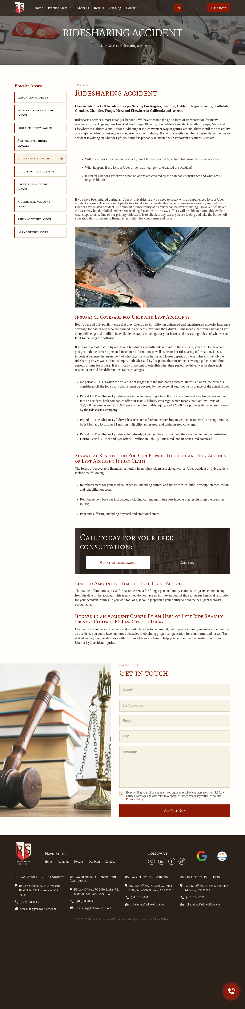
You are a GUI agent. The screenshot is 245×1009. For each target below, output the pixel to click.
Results (99, 8)
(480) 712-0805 (137, 897)
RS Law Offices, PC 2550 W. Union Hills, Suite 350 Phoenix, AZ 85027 (148, 888)
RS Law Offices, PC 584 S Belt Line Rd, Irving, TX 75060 (204, 888)
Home (39, 8)
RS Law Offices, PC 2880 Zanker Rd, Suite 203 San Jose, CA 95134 (94, 891)
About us (83, 8)
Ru (187, 8)
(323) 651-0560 (27, 902)
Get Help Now (175, 811)
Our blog (115, 8)
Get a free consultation (118, 563)
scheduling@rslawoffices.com (35, 909)
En (178, 8)
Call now (218, 8)
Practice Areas (60, 8)
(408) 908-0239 (82, 901)
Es (198, 8)
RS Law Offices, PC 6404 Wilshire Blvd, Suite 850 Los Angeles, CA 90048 (37, 890)
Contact (131, 8)
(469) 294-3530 (192, 897)
